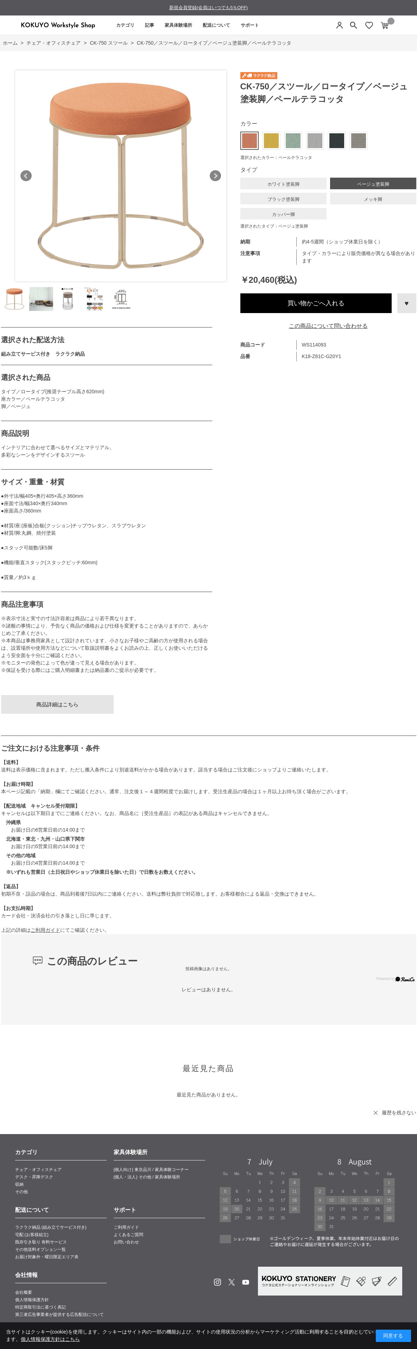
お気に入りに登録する (406, 303)
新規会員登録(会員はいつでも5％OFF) (208, 7)
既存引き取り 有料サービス (41, 1242)
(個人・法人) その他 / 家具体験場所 (147, 1177)
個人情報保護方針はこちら (50, 1339)
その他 (21, 1191)
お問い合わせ (126, 1242)
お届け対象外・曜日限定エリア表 (46, 1256)
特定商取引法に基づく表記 (40, 1307)
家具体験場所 (178, 25)
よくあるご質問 (128, 1234)
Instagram (217, 1282)
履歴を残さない (399, 1112)
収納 (19, 1184)
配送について (216, 25)
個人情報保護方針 (32, 1299)
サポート (250, 25)
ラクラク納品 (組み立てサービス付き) (51, 1227)
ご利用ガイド (45, 930)
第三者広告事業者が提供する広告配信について (59, 1314)
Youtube (245, 1282)
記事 (149, 25)
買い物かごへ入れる (316, 303)
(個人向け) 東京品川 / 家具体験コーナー (151, 1169)
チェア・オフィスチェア (38, 1169)
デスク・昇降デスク (34, 1177)
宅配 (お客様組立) (32, 1234)
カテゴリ (125, 25)
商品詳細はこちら (57, 704)
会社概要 (23, 1292)
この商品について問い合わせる (328, 326)
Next (215, 176)
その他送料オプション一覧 (40, 1249)
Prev (26, 176)
